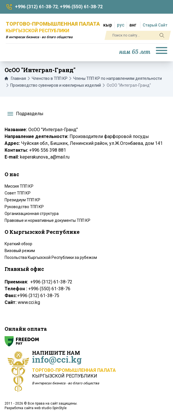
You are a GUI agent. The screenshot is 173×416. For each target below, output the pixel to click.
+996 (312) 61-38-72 (36, 6)
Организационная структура (32, 213)
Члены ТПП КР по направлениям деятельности (117, 78)
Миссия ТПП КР (19, 186)
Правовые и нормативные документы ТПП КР (47, 220)
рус (120, 25)
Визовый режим (20, 250)
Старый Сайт (155, 25)
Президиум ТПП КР (22, 200)
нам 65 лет (135, 52)
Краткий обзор (18, 244)
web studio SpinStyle (50, 408)
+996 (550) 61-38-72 (81, 6)
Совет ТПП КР (18, 193)
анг (132, 25)
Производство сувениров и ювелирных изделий (55, 85)
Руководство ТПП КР (24, 206)
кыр (107, 25)
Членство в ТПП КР (49, 78)
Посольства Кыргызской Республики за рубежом (51, 257)
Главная (15, 78)
